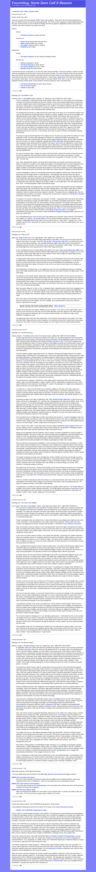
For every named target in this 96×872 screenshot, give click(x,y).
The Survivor (56, 241)
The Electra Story (29, 336)
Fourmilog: (42, 3)
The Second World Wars (28, 84)
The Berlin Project (29, 646)
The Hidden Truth (29, 98)
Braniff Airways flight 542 (61, 399)
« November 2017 (17, 11)
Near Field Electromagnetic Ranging (56, 211)
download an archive (55, 848)
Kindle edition (40, 218)
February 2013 (52, 243)
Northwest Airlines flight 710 (66, 426)
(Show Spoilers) (59, 306)
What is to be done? (75, 523)
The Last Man (42, 243)
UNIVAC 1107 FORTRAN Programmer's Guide (31, 810)
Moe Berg (62, 750)
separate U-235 (51, 704)
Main (26, 11)
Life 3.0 (22, 86)
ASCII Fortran (58, 860)
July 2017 (65, 241)
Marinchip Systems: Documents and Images (55, 774)
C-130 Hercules (24, 359)
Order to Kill (23, 238)
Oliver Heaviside (57, 141)
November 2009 (73, 250)
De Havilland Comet (67, 339)
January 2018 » (34, 11)
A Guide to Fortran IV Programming (62, 836)
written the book (59, 210)
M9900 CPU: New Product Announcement (25, 783)
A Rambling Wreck (29, 220)
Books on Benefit (78, 194)
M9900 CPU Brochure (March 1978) (23, 789)
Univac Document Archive (64, 807)
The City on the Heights (28, 506)
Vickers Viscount (52, 341)
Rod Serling (48, 483)
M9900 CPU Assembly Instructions (23, 777)
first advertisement (40, 785)
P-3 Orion (40, 475)
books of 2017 (35, 20)
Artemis (23, 87)
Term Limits (64, 250)
